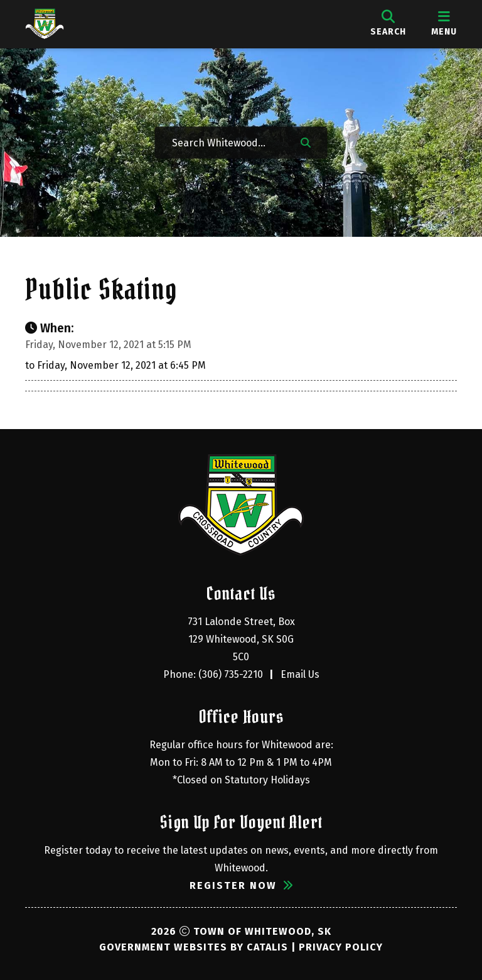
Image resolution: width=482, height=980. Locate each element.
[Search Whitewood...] (227, 142)
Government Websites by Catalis (193, 947)
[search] (388, 24)
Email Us (300, 674)
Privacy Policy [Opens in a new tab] (341, 947)
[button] (306, 141)
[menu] (444, 24)
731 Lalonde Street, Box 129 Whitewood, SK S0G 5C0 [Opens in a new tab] (242, 639)
